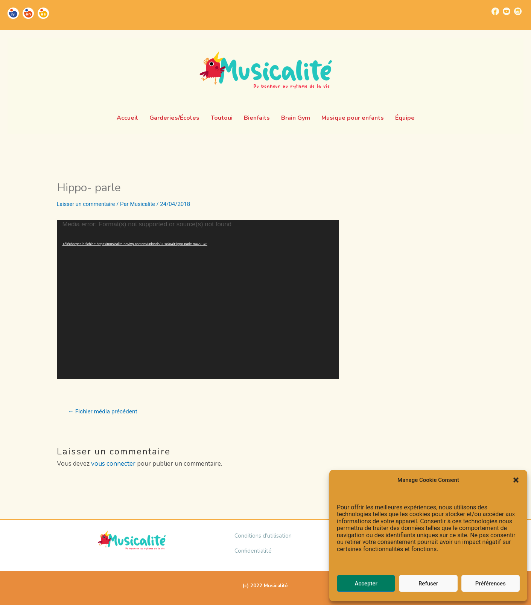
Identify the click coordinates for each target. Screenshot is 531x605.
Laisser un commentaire (87, 204)
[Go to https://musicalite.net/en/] (28, 13)
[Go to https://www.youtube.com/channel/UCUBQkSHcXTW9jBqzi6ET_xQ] (506, 11)
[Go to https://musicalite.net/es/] (43, 13)
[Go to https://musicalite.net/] (13, 13)
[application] (198, 299)
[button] (516, 480)
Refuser (428, 583)
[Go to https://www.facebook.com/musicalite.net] (495, 11)
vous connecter (113, 463)
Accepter (366, 583)
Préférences (490, 583)
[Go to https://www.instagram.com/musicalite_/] (518, 11)
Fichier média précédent (104, 411)
